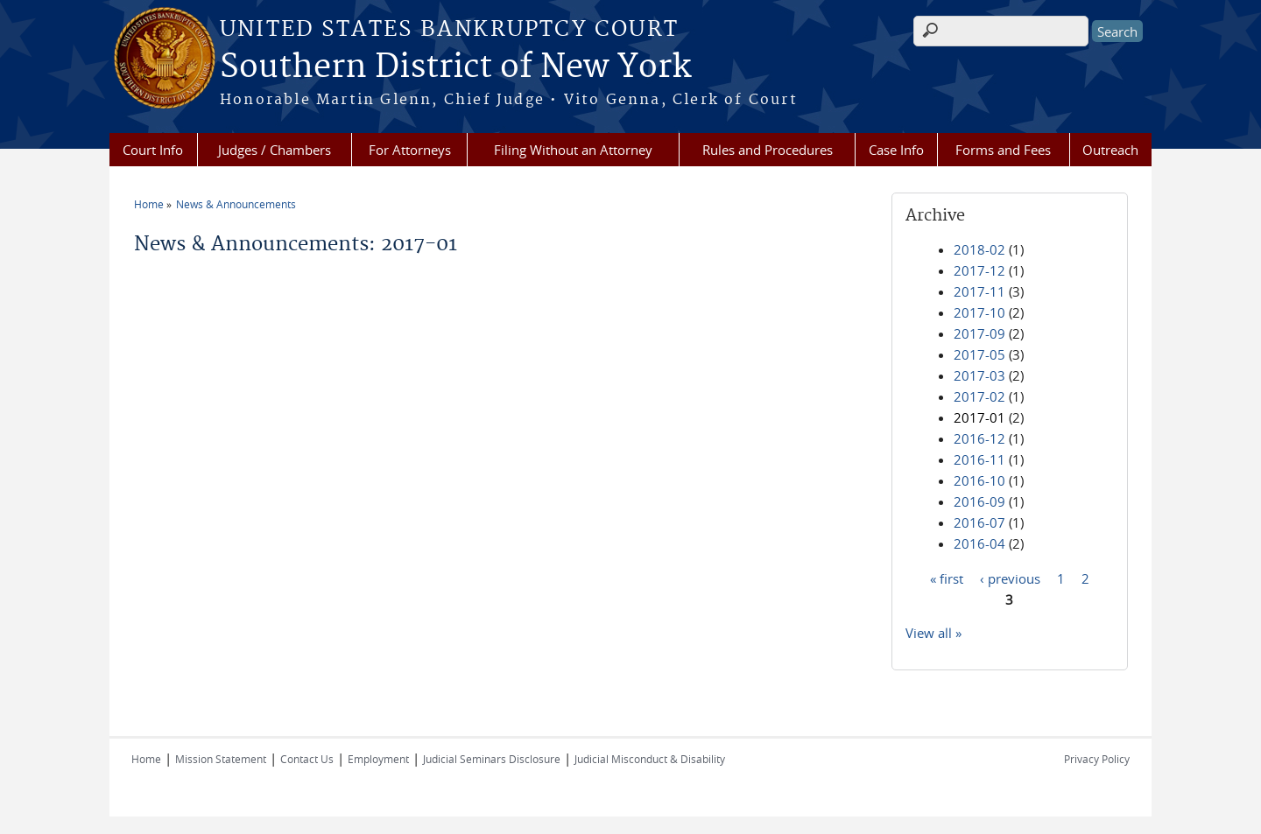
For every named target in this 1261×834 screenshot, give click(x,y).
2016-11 (979, 459)
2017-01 (979, 417)
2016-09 (979, 501)
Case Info (896, 149)
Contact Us (307, 759)
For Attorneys (410, 149)
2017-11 (979, 291)
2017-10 (979, 312)
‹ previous (1010, 577)
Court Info (153, 149)
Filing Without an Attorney (573, 149)
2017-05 (979, 354)
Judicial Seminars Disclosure (491, 759)
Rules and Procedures (767, 149)
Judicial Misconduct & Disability (649, 759)
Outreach (1110, 149)
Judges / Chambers (274, 149)
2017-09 (979, 333)
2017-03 (979, 375)
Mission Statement (220, 759)
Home (149, 204)
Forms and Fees (1003, 149)
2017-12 (979, 270)
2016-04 (979, 543)
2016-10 (979, 480)
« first (946, 577)
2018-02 (979, 249)
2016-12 (979, 438)
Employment (378, 759)
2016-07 (979, 522)
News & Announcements (236, 204)
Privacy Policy (1097, 759)
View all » (933, 632)
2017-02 (979, 396)
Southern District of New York (455, 67)
